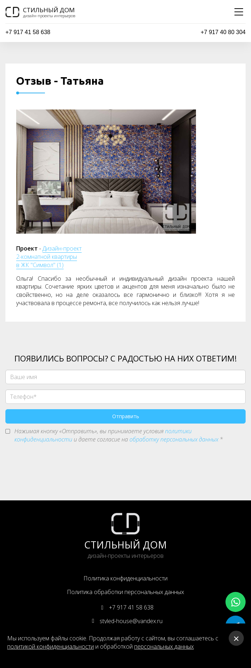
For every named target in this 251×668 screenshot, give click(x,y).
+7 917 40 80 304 (223, 32)
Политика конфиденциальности (125, 578)
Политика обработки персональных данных (125, 592)
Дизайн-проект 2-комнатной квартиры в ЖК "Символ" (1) (49, 256)
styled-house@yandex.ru (125, 621)
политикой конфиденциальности (50, 646)
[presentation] (60, 465)
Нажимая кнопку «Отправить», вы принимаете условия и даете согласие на (118, 435)
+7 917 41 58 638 (27, 32)
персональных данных (164, 646)
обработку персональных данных (173, 439)
